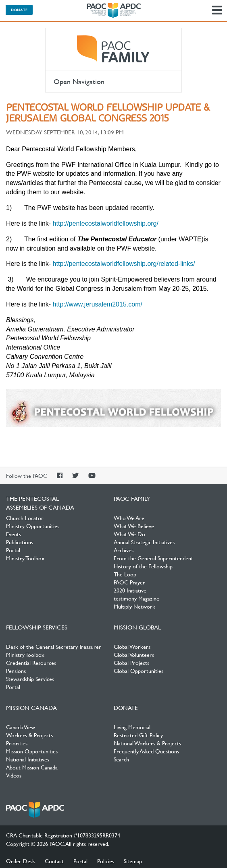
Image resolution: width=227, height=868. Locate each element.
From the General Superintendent (153, 558)
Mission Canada (31, 707)
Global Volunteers (134, 654)
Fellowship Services (36, 627)
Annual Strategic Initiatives (144, 541)
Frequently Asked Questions (146, 751)
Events (13, 533)
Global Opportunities (138, 670)
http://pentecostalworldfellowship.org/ (105, 223)
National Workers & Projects (147, 743)
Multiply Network (134, 606)
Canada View (20, 726)
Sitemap (133, 860)
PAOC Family (113, 49)
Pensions (16, 670)
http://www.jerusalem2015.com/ (97, 304)
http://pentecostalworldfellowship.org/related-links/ (124, 263)
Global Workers (132, 646)
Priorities (16, 743)
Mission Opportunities (32, 751)
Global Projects (131, 662)
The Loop (125, 574)
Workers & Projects (29, 734)
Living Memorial (132, 726)
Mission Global (137, 627)
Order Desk (20, 860)
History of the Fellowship (143, 566)
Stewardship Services (30, 678)
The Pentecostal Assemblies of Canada (114, 10)
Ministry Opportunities (32, 525)
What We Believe (134, 525)
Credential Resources (31, 662)
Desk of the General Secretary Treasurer (53, 646)
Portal (13, 549)
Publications (19, 541)
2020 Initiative (130, 590)
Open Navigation (79, 81)
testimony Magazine (136, 598)
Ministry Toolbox (25, 558)
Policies (105, 860)
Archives (123, 549)
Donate (19, 9)
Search (121, 759)
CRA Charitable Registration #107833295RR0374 (63, 835)
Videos (13, 775)
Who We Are (129, 517)
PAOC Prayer (129, 582)
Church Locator (25, 517)
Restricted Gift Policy (138, 734)
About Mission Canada (32, 767)
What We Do (129, 533)
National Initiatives (27, 759)
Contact (54, 860)
